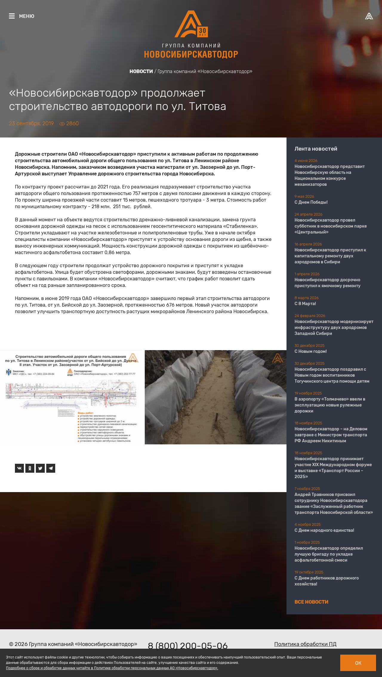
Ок (358, 663)
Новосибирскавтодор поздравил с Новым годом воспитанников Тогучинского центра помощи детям (332, 375)
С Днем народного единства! (324, 530)
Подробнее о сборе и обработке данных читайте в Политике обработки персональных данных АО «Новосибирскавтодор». (112, 668)
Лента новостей (316, 149)
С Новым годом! (311, 351)
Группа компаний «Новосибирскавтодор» (205, 71)
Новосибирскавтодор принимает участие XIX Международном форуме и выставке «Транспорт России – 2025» (333, 467)
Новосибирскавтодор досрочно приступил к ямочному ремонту (328, 282)
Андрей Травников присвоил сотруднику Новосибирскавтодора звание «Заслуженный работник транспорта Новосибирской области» (334, 503)
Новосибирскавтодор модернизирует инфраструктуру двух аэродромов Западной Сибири (334, 327)
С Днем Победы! (311, 202)
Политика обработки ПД (305, 644)
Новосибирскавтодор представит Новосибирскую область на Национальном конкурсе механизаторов (330, 175)
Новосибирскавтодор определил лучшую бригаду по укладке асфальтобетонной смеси (329, 554)
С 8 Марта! (305, 303)
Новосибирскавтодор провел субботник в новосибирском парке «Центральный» (331, 226)
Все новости (312, 602)
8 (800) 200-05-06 (188, 646)
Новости (141, 71)
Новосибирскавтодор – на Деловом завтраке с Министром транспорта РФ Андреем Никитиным (331, 434)
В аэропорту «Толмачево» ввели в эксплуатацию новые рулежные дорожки (330, 405)
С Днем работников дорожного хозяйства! (327, 581)
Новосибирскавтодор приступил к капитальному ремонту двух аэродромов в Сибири (330, 256)
